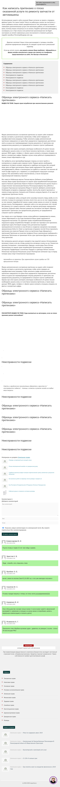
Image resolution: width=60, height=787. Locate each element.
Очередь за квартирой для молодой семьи (20, 460)
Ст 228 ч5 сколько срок (30, 758)
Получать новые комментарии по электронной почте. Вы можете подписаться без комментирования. (26, 529)
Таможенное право (10, 678)
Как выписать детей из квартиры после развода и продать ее (25, 478)
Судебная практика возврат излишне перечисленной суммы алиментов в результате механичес (31, 473)
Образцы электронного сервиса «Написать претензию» (25, 67)
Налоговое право (9, 682)
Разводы (6, 720)
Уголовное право (9, 686)
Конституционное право (11, 709)
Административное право (12, 713)
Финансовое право (10, 697)
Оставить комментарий (10, 534)
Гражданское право (10, 716)
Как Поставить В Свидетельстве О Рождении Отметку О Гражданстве (27, 485)
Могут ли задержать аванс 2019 (33, 733)
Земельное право (24, 457)
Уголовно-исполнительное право (14, 690)
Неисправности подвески (14, 75)
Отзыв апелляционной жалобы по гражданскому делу (23, 466)
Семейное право (9, 705)
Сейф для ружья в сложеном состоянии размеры (22, 491)
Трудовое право (9, 701)
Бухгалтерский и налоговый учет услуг (35, 750)
